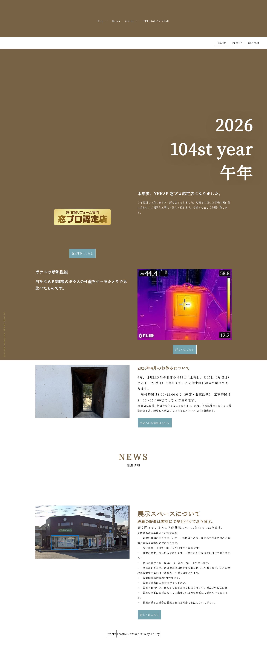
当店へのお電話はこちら (154, 410)
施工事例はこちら (82, 241)
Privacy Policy (156, 620)
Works (105, 620)
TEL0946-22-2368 (156, 21)
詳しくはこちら (184, 337)
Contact (135, 620)
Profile (120, 620)
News (116, 21)
